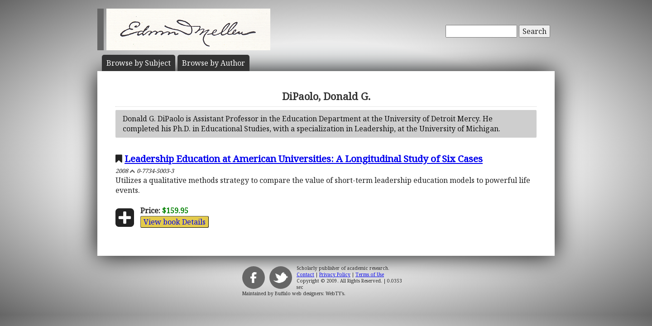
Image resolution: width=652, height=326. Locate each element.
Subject (138, 63)
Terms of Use (369, 274)
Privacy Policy (334, 274)
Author (213, 63)
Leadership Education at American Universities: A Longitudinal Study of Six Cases (304, 158)
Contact (305, 274)
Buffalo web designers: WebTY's (309, 293)
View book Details (175, 222)
